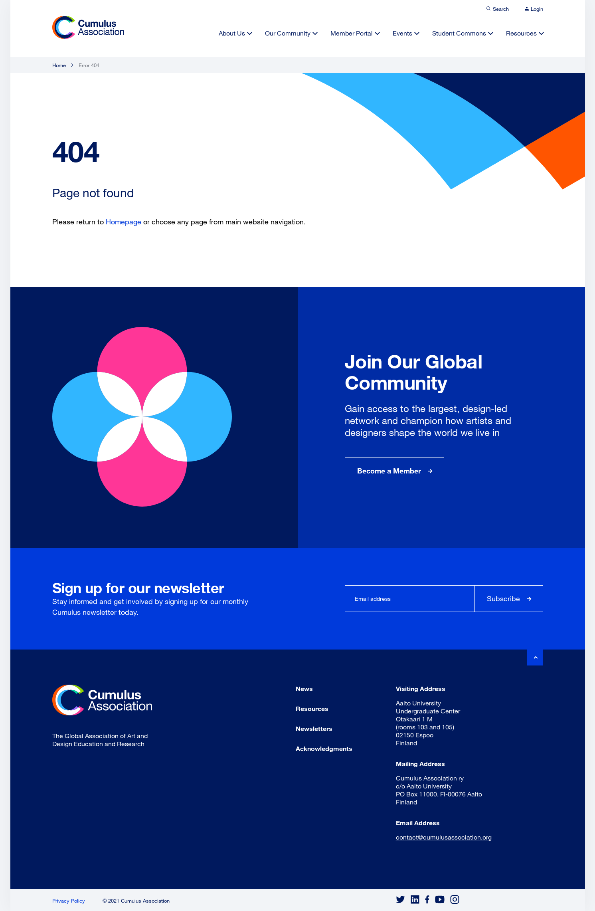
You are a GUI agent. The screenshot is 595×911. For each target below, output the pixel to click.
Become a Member (389, 470)
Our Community (287, 33)
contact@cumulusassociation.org (444, 837)
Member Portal (351, 33)
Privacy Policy (68, 900)
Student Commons (459, 33)
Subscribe (503, 598)
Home (59, 65)
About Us (232, 33)
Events (402, 33)
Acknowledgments (324, 748)
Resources (521, 33)
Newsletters (314, 728)
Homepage (123, 221)
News (304, 688)
